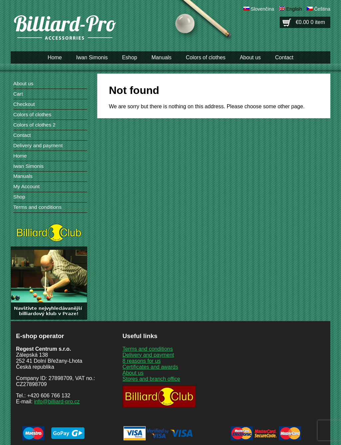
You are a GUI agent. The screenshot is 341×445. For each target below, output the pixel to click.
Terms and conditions (37, 207)
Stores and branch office (151, 379)
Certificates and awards (150, 367)
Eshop (129, 57)
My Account (26, 186)
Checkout (24, 104)
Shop (19, 197)
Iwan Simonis (92, 57)
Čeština (322, 9)
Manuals (161, 57)
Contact (284, 57)
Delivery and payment (38, 145)
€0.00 (310, 22)
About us (250, 57)
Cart (18, 94)
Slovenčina (262, 9)
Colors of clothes (205, 57)
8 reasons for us (142, 361)
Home (55, 57)
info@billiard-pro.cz (57, 401)
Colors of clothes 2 (34, 125)
